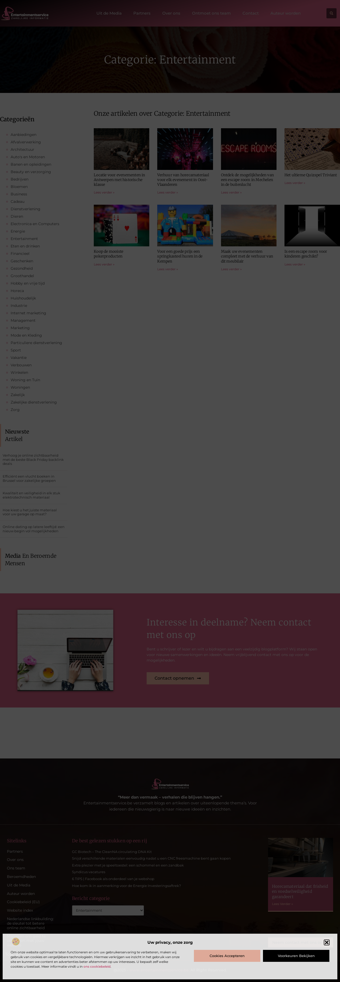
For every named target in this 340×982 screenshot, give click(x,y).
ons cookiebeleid (96, 966)
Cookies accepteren (227, 956)
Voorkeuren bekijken (296, 956)
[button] (326, 942)
